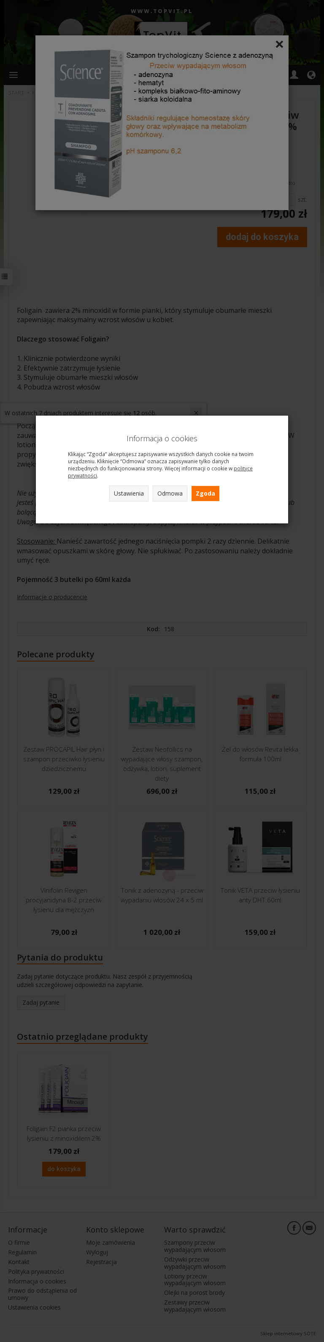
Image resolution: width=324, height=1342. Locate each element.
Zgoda (205, 493)
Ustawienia (129, 493)
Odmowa (170, 493)
